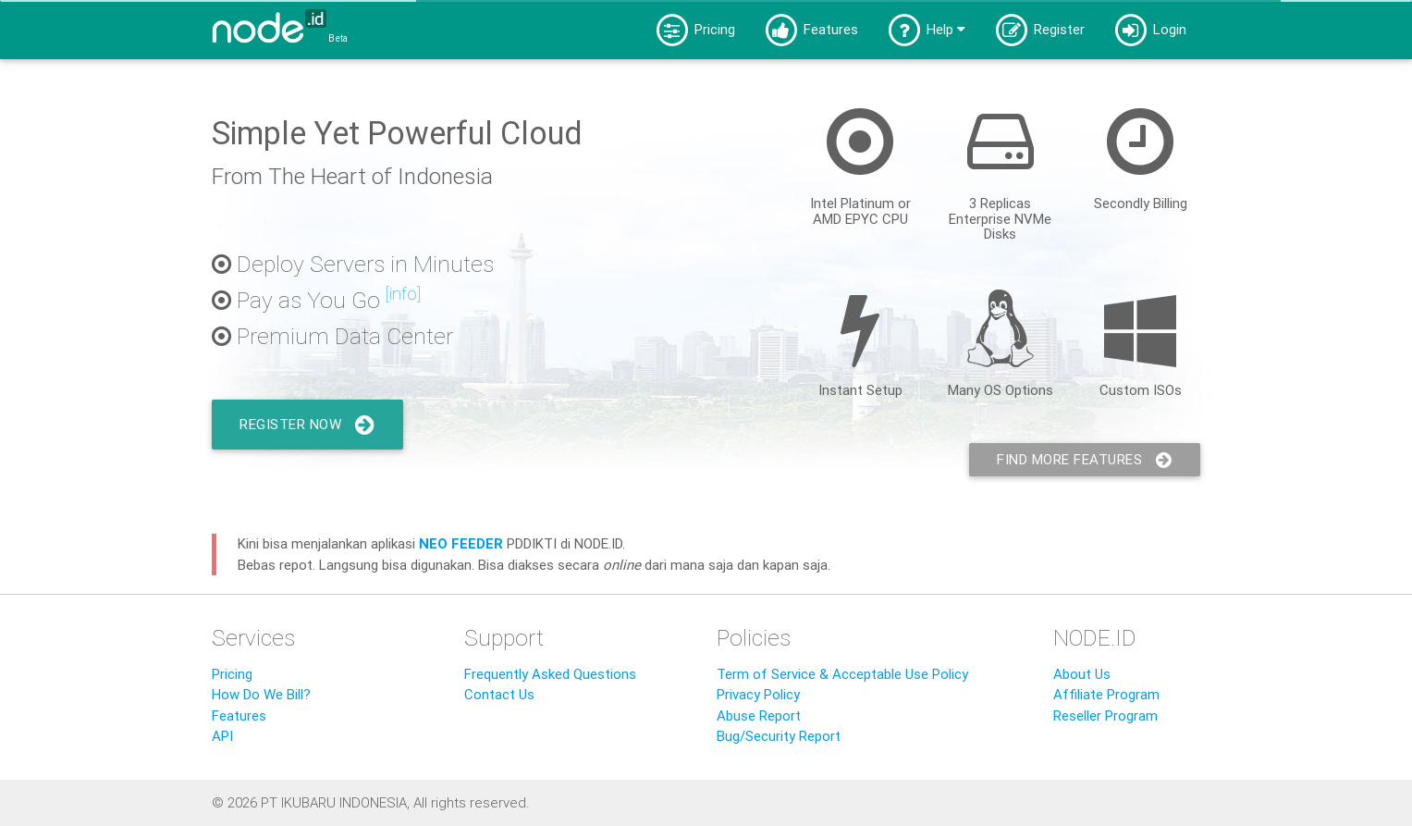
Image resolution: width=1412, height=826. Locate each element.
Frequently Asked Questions (550, 674)
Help (925, 30)
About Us (1082, 674)
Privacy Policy (758, 694)
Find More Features (1085, 459)
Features (810, 30)
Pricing (694, 30)
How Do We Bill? (261, 694)
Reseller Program (1105, 715)
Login (1149, 30)
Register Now (307, 425)
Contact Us (499, 694)
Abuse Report (759, 715)
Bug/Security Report (779, 736)
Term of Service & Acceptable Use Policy (842, 674)
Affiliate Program (1106, 694)
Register (1039, 30)
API (222, 736)
